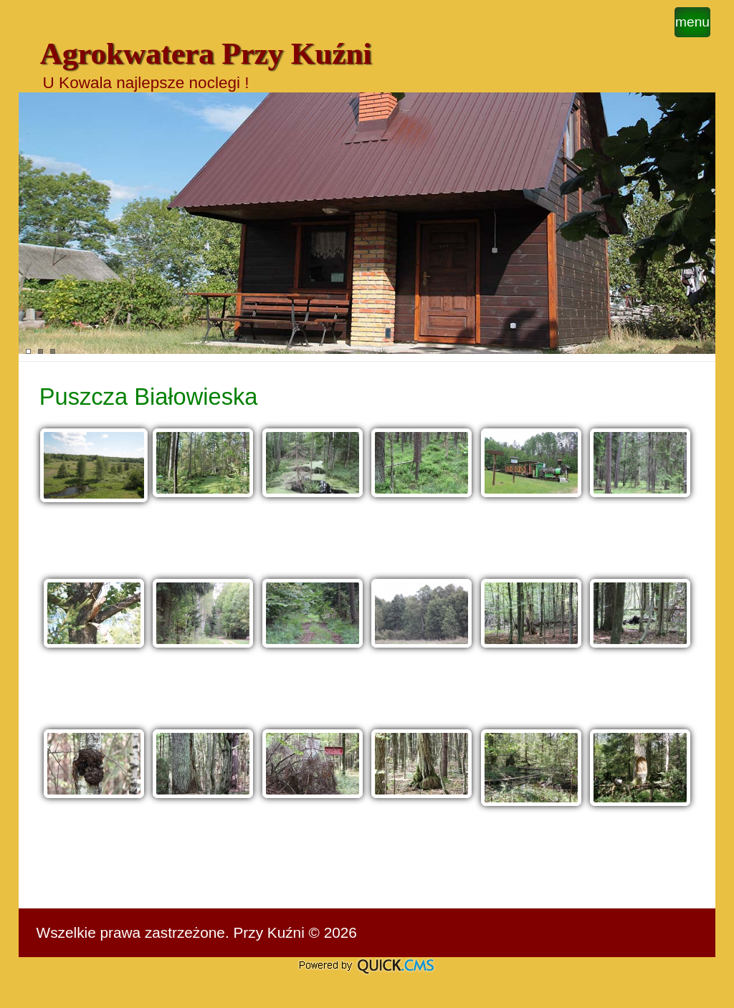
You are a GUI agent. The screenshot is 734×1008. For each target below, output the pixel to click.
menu (692, 21)
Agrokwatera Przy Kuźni (206, 53)
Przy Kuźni (268, 932)
